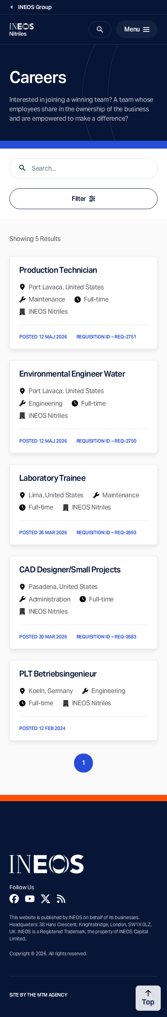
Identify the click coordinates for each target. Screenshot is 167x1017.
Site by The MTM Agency (38, 995)
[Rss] (61, 898)
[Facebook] (14, 898)
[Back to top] (148, 998)
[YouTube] (29, 898)
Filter (83, 199)
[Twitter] (45, 898)
